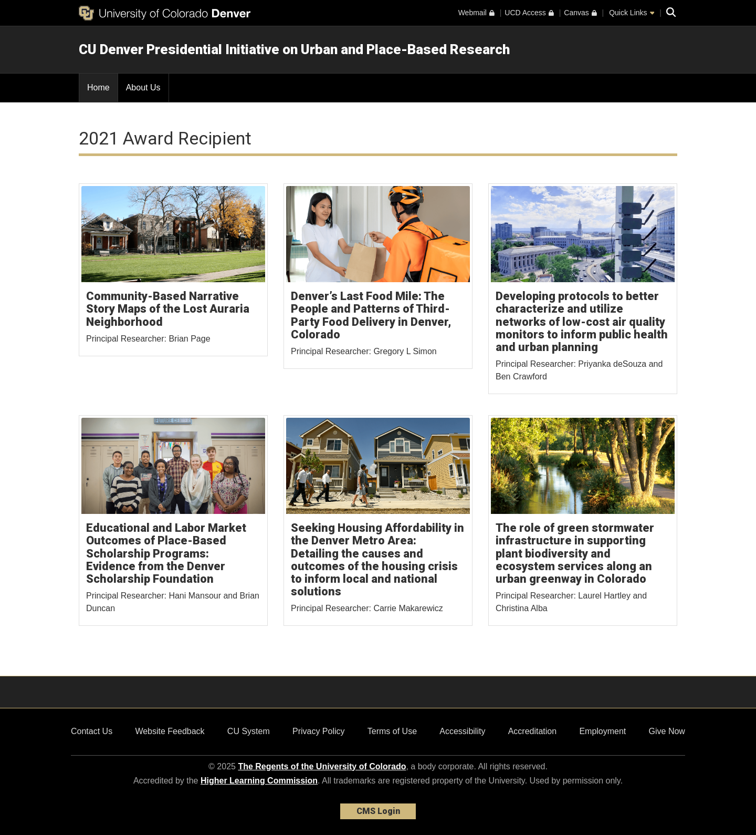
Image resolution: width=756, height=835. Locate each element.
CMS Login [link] (378, 811)
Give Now (667, 731)
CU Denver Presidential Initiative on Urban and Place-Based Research (294, 49)
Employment (602, 731)
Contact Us (91, 731)
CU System (248, 731)
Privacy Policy (318, 731)
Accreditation (532, 731)
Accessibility (462, 731)
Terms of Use (392, 731)
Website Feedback (169, 731)
